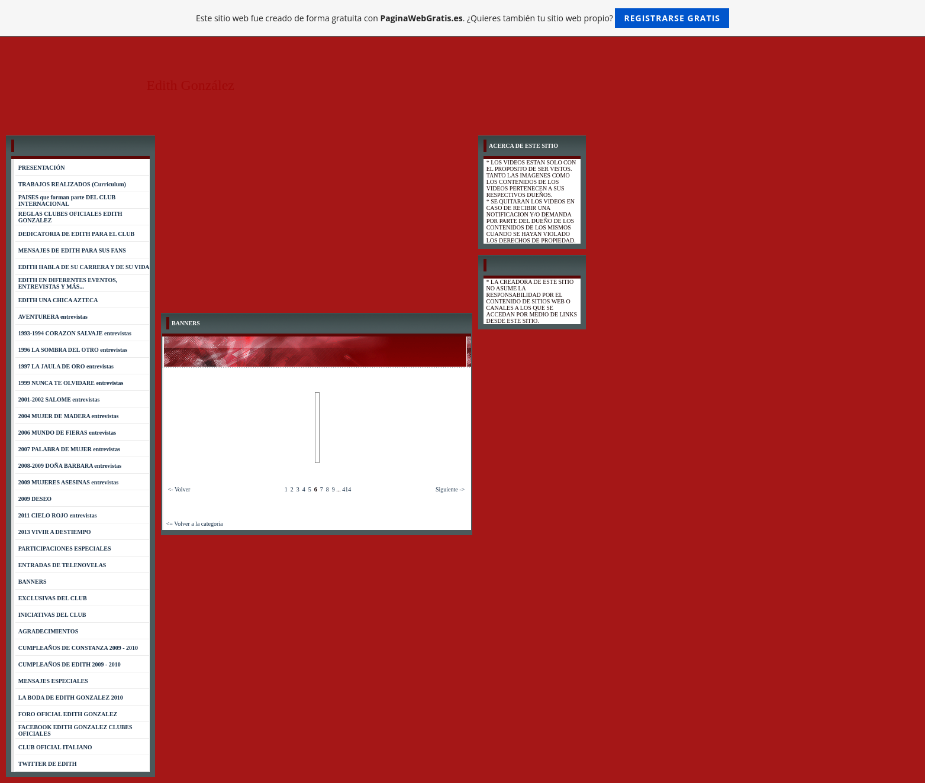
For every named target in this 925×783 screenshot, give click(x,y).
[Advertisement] (316, 224)
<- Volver (179, 489)
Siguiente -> (450, 489)
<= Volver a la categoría (194, 523)
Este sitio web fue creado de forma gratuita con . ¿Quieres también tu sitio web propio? (462, 18)
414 (346, 489)
